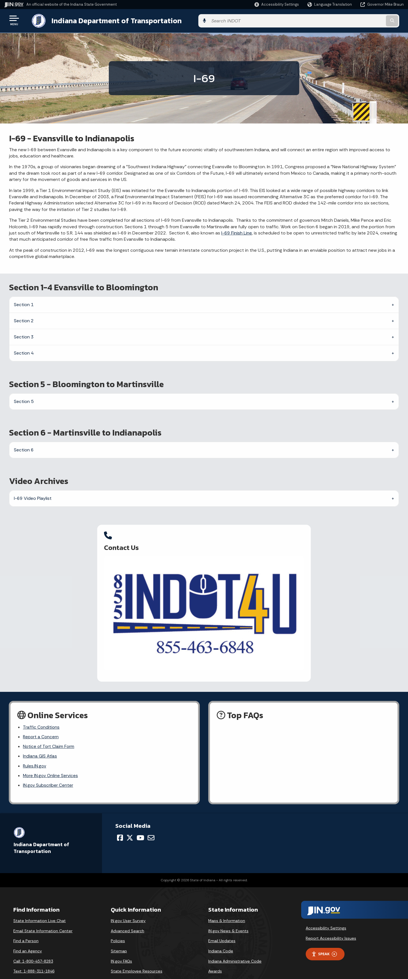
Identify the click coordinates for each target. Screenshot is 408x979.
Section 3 (24, 336)
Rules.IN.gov (35, 749)
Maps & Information (226, 905)
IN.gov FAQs (121, 945)
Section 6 (24, 449)
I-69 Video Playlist (33, 497)
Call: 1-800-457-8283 (33, 945)
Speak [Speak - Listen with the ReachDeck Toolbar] (324, 938)
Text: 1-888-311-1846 (33, 955)
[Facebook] (120, 822)
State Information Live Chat (39, 905)
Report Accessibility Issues (331, 922)
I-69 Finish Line (236, 232)
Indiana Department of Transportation (111, 20)
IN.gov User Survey (128, 905)
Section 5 (24, 400)
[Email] (151, 822)
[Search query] (357, 20)
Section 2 (24, 320)
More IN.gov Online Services (51, 759)
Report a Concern (41, 720)
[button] (276, 4)
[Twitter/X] (129, 822)
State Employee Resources (136, 955)
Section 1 (24, 303)
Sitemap (119, 935)
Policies (118, 925)
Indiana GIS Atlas (40, 740)
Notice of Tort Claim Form (49, 730)
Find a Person (26, 925)
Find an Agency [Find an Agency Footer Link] (27, 935)
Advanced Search (127, 915)
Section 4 (24, 352)
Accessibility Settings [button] (326, 912)
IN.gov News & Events (228, 915)
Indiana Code (220, 935)
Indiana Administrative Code (235, 945)
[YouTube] (140, 822)
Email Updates (221, 925)
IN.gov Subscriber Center (48, 770)
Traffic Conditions (41, 710)
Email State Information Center (43, 915)
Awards (215, 955)
